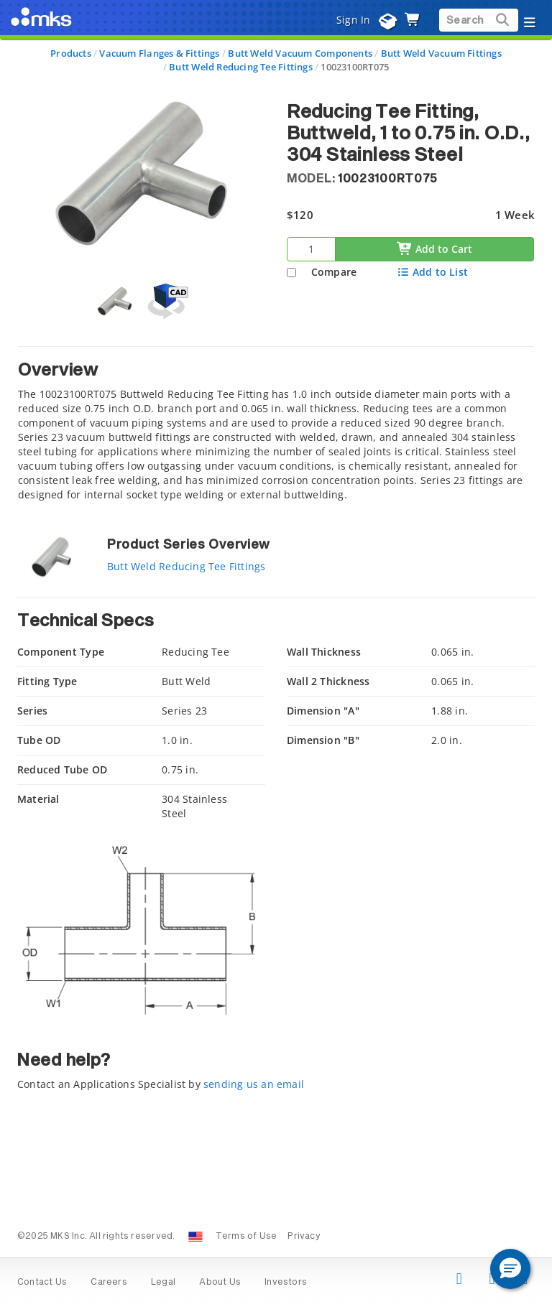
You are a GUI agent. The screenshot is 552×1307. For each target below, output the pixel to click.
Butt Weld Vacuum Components (300, 53)
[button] (510, 1269)
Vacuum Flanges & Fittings (159, 53)
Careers (108, 1282)
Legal (163, 1282)
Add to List (432, 272)
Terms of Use (246, 1236)
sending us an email (253, 1084)
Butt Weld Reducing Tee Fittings (241, 66)
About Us (220, 1282)
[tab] (276, 428)
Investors (285, 1282)
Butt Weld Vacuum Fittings (441, 53)
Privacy (304, 1236)
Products (70, 53)
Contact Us (42, 1282)
